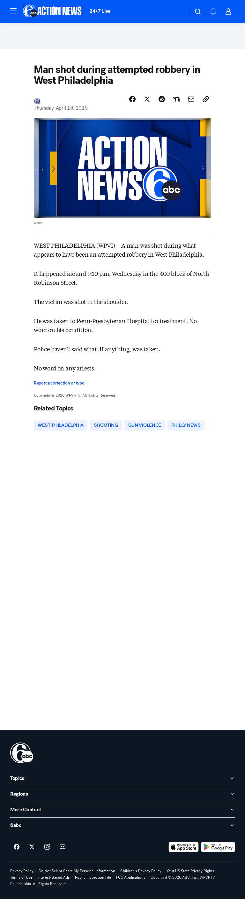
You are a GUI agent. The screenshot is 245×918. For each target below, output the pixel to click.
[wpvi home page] (21, 771)
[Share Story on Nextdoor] (176, 102)
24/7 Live (100, 11)
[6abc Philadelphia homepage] (53, 11)
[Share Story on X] (147, 102)
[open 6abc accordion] (122, 844)
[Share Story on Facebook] (132, 102)
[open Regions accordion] (122, 812)
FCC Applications (130, 896)
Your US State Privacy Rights (190, 890)
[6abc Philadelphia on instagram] (47, 866)
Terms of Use (21, 896)
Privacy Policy (21, 890)
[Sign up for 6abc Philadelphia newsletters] (62, 866)
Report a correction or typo (59, 386)
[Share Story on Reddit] (161, 102)
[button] (13, 10)
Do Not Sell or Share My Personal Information (77, 890)
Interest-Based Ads (53, 896)
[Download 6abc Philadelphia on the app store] (183, 866)
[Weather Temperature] (178, 11)
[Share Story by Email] (191, 102)
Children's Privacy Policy (140, 890)
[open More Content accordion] (122, 828)
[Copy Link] (205, 102)
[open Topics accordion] (122, 797)
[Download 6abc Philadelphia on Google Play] (218, 866)
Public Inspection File (93, 896)
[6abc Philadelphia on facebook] (16, 866)
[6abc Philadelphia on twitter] (32, 866)
